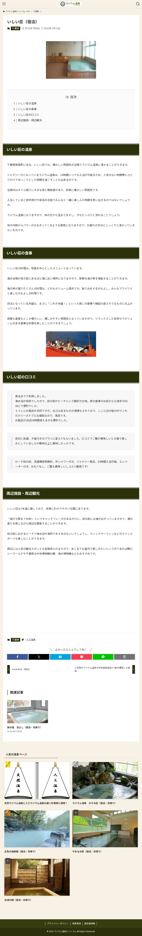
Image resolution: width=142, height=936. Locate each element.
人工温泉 (31, 639)
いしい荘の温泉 (27, 103)
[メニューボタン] (4, 4)
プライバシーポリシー (58, 923)
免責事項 (76, 923)
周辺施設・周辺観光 (30, 120)
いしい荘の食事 (27, 109)
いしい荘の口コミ (28, 114)
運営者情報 (89, 923)
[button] (17, 657)
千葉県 (15, 28)
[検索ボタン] (138, 4)
